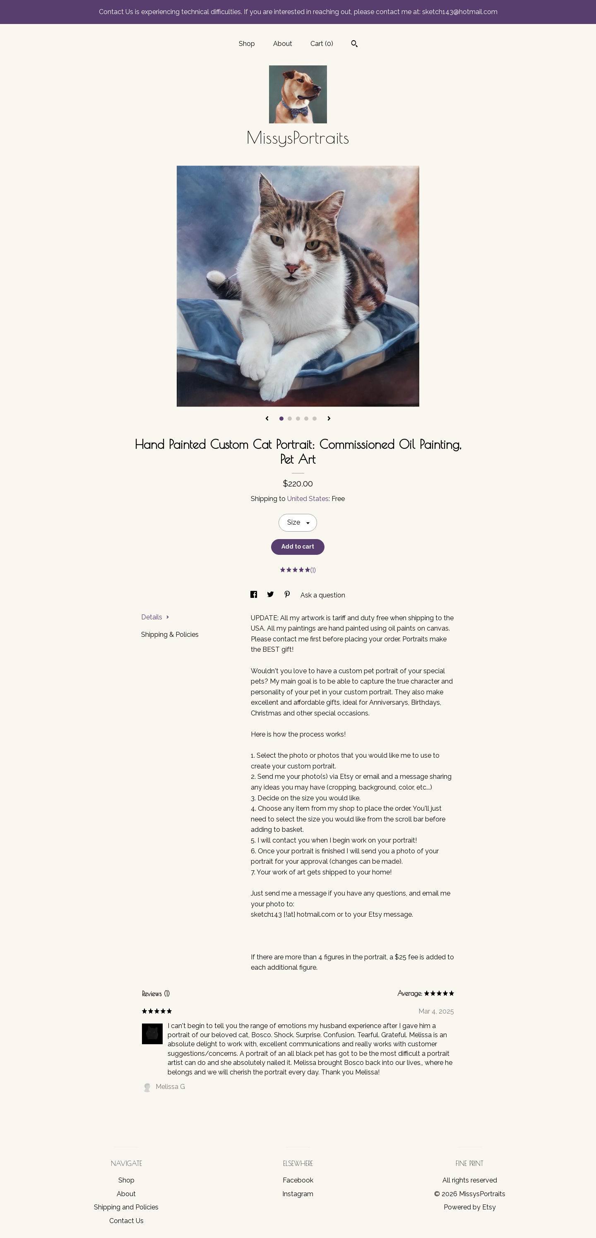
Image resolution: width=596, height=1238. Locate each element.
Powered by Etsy (470, 1207)
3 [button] (298, 419)
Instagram (297, 1194)
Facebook (298, 1180)
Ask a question (322, 595)
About (282, 44)
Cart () (321, 44)
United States (308, 499)
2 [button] (290, 419)
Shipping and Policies (126, 1207)
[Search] (354, 44)
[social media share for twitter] (271, 595)
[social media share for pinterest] (288, 595)
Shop (247, 44)
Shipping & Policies (170, 634)
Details (155, 617)
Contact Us (126, 1221)
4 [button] (306, 419)
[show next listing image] (329, 419)
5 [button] (314, 419)
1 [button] (281, 419)
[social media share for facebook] (254, 595)
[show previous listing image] (267, 419)
